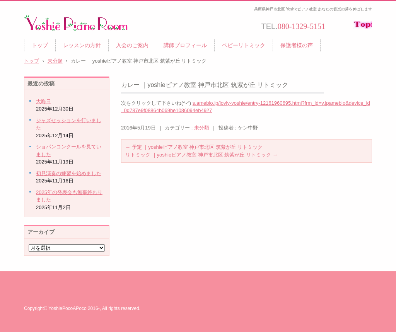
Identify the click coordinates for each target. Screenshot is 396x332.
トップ (40, 45)
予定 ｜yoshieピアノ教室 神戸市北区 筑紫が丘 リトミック (194, 147)
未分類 (201, 128)
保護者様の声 (296, 45)
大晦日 (43, 101)
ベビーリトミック (243, 45)
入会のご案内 (132, 45)
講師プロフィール (185, 45)
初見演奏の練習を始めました (68, 173)
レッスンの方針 (82, 45)
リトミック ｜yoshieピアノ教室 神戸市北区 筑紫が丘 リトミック (201, 155)
